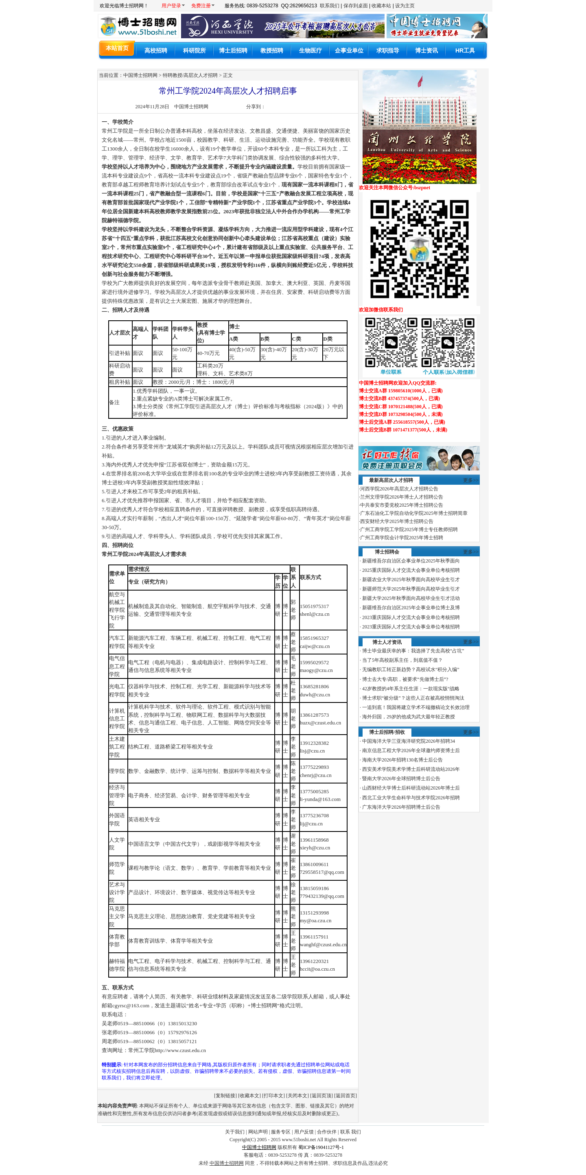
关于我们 (235, 1132)
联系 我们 (350, 1132)
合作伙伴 (327, 1132)
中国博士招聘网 (191, 106)
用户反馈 (304, 1132)
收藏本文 (249, 1095)
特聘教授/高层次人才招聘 (190, 75)
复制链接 (225, 1095)
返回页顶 (321, 1095)
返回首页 (345, 1095)
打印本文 (273, 1095)
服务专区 (281, 1132)
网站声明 (258, 1132)
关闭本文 (297, 1095)
